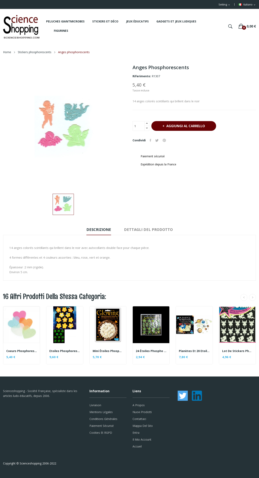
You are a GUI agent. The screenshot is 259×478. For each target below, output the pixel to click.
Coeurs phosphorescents (21, 351)
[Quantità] (139, 126)
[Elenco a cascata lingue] (247, 4)
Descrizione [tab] (98, 229)
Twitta (157, 140)
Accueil (137, 446)
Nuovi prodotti (142, 412)
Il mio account (142, 439)
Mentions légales (101, 412)
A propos (139, 405)
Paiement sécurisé (101, 426)
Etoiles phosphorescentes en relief (64, 351)
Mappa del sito (143, 426)
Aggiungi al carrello (185, 126)
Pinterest (164, 140)
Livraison (95, 405)
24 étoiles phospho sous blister (151, 351)
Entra (136, 433)
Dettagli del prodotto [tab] (148, 229)
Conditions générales (103, 419)
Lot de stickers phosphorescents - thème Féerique (237, 351)
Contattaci (139, 419)
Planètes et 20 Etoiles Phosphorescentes (194, 351)
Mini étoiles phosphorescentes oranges (108, 351)
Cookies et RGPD (100, 433)
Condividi (150, 140)
